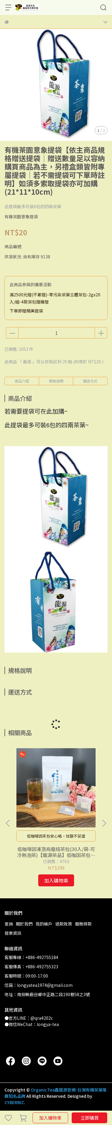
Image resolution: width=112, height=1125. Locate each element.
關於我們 (24, 924)
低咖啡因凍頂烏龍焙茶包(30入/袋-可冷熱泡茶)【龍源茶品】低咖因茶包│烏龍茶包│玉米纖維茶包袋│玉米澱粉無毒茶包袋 (56, 852)
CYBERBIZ (14, 1102)
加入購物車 (50, 1118)
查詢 (8, 924)
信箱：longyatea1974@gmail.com (38, 985)
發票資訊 (12, 933)
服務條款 (83, 924)
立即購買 (90, 1118)
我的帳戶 (44, 924)
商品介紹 (22, 380)
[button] (104, 823)
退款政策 (63, 924)
